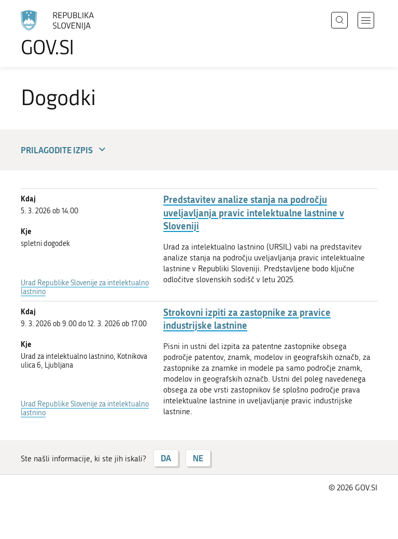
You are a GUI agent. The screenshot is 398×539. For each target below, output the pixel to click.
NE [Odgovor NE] (198, 458)
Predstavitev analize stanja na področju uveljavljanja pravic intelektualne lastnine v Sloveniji (253, 212)
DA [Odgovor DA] (166, 458)
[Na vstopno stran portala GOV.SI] (72, 33)
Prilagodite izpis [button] (64, 149)
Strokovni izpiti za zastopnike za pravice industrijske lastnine (247, 319)
